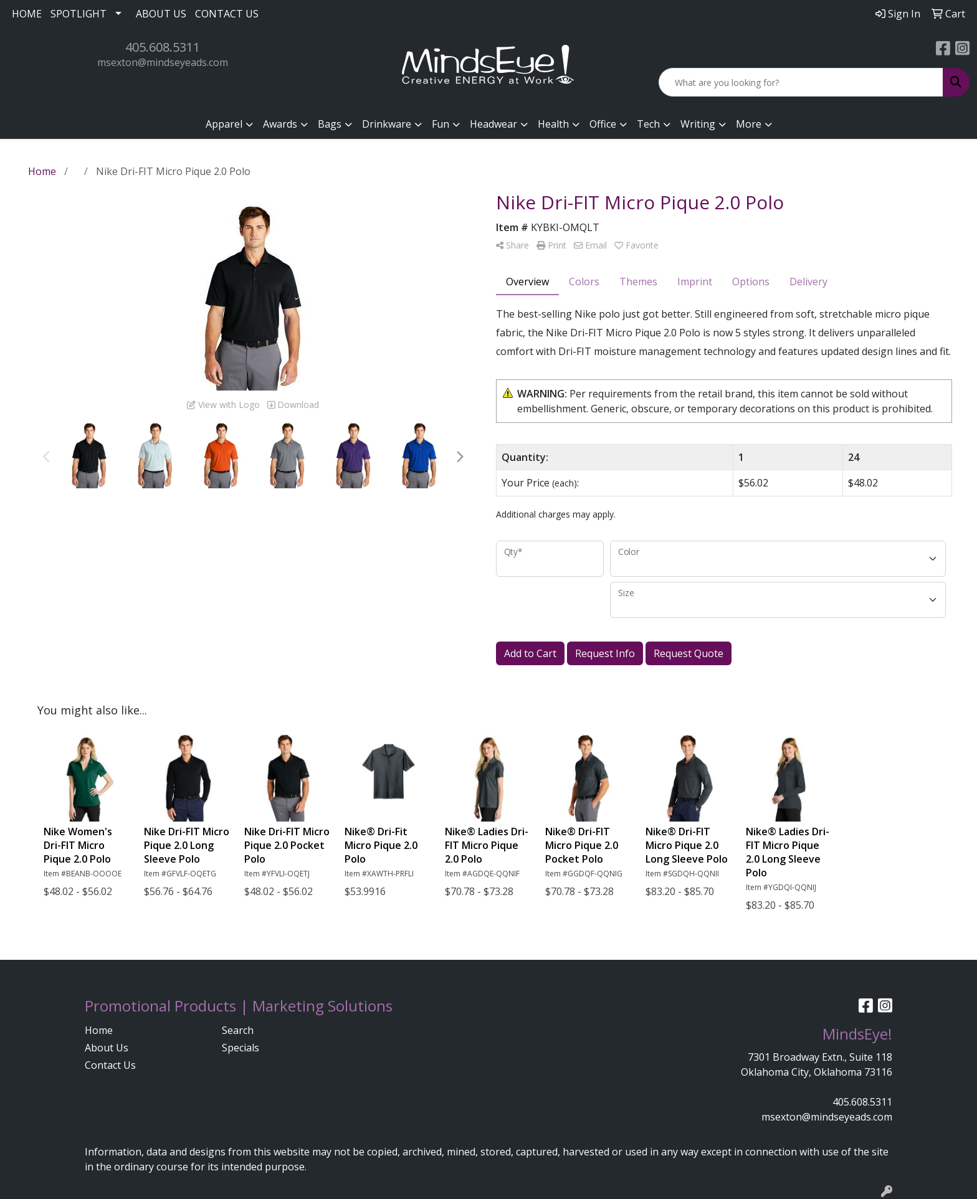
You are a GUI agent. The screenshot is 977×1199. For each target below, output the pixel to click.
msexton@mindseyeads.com (162, 62)
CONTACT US (227, 14)
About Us (106, 1047)
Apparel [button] (224, 124)
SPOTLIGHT (78, 14)
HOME (27, 14)
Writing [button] (697, 124)
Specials (240, 1047)
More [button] (748, 124)
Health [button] (553, 124)
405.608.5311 (162, 47)
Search (238, 1030)
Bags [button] (329, 124)
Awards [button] (280, 124)
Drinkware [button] (386, 124)
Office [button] (602, 124)
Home (99, 1030)
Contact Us (110, 1065)
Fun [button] (440, 124)
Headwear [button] (493, 124)
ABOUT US (161, 14)
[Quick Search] (801, 82)
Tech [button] (648, 124)
